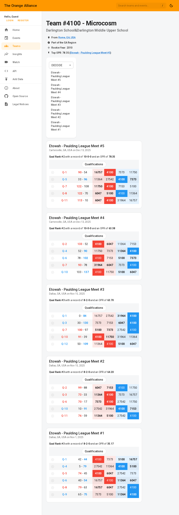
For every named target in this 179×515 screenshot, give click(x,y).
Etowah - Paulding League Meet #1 (76, 433)
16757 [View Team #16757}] (98, 172)
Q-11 (64, 200)
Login (9, 20)
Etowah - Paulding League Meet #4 (76, 218)
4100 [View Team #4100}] (110, 172)
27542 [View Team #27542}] (110, 179)
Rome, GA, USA (67, 37)
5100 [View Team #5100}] (133, 186)
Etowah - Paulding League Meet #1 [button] (60, 126)
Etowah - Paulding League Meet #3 (76, 289)
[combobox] (141, 6)
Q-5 (64, 179)
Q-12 (64, 344)
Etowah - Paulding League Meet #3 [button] (60, 101)
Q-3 (64, 323)
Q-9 (64, 494)
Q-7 (64, 186)
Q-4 (64, 251)
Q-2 (64, 244)
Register (23, 20)
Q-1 (64, 172)
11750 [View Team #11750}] (133, 172)
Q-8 (64, 193)
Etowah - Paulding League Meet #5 (90, 52)
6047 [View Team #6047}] (98, 193)
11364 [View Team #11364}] (98, 179)
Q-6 (64, 258)
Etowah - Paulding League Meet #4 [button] (60, 89)
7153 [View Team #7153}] (121, 186)
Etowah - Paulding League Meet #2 (76, 361)
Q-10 (64, 272)
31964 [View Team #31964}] (121, 200)
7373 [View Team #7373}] (121, 172)
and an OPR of (103, 156)
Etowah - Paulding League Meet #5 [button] (60, 76)
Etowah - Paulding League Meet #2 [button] (60, 113)
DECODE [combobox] (56, 65)
